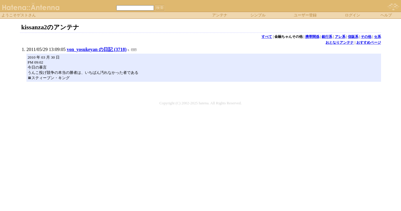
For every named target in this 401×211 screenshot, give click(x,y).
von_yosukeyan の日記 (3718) (97, 49)
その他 (366, 37)
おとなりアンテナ (340, 42)
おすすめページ (368, 42)
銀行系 (327, 37)
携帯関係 (312, 37)
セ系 (377, 37)
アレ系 (340, 37)
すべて (266, 37)
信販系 (353, 37)
